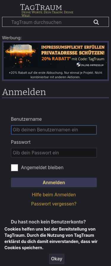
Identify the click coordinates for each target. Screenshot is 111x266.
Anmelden (54, 182)
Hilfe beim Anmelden (54, 195)
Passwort (20, 142)
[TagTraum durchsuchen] (55, 22)
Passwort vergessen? (53, 204)
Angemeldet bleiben (42, 167)
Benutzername (26, 119)
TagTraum (41, 7)
